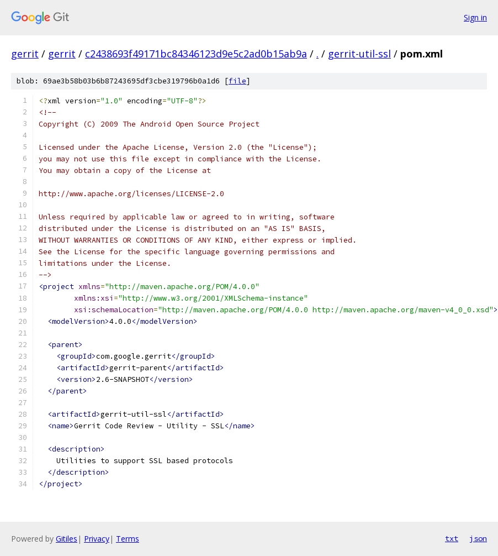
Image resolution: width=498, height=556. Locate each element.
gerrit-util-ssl (359, 53)
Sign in (475, 17)
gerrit (25, 53)
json (478, 538)
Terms (127, 538)
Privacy (96, 538)
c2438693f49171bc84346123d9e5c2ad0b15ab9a (196, 53)
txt (451, 538)
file (237, 81)
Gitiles (66, 538)
